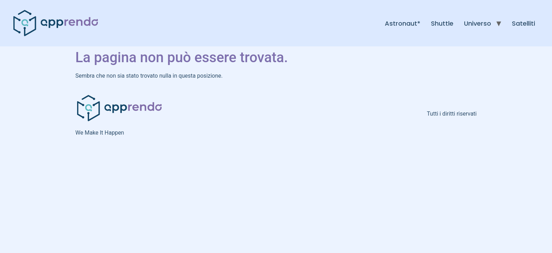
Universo (477, 23)
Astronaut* (402, 23)
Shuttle (442, 23)
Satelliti (523, 23)
